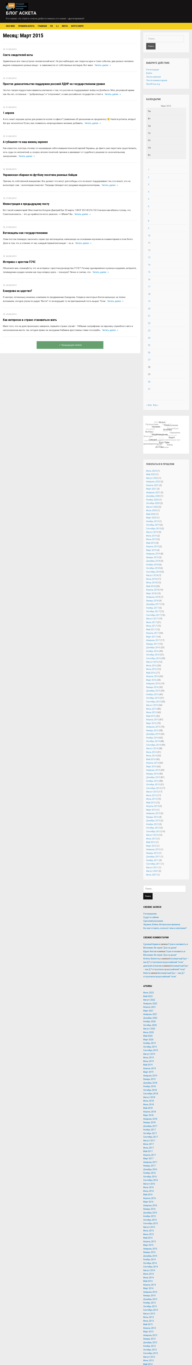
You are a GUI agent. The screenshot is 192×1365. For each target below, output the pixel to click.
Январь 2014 (152, 774)
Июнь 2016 (151, 669)
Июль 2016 (151, 665)
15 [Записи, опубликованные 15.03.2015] (149, 272)
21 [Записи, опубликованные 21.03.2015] (149, 316)
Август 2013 (152, 792)
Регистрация (152, 69)
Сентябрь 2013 (153, 788)
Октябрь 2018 (153, 568)
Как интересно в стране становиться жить (30, 320)
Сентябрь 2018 (153, 572)
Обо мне (10, 26)
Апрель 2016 (152, 676)
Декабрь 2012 (153, 820)
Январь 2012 (152, 853)
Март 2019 (151, 550)
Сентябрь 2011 (153, 864)
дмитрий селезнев (152, 966)
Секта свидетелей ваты (18, 55)
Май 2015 (151, 716)
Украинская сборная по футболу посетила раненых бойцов (40, 175)
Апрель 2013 (152, 806)
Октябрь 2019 (153, 525)
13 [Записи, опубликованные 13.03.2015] (149, 257)
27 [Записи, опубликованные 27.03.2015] (149, 360)
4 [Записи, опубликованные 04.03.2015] (148, 192)
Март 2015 (151, 723)
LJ (57, 26)
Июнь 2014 (151, 755)
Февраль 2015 (153, 727)
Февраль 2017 (153, 640)
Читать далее (103, 65)
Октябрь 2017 (153, 611)
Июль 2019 (151, 536)
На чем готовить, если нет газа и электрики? (165, 928)
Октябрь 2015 (153, 698)
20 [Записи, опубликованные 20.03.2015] (149, 308)
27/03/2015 (11, 198)
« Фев (149, 405)
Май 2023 (151, 474)
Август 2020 (152, 507)
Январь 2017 (152, 644)
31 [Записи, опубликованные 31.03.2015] (149, 389)
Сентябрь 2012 (153, 831)
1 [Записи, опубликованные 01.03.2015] (148, 170)
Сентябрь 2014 (153, 745)
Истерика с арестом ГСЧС (19, 262)
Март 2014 (151, 766)
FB (51, 26)
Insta (65, 26)
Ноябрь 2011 (152, 860)
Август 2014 (152, 748)
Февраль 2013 (153, 813)
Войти (149, 73)
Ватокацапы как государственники (25, 233)
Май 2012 (151, 842)
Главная (42, 26)
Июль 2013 (151, 795)
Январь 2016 (152, 687)
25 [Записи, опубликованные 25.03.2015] (149, 345)
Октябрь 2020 (153, 503)
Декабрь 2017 (153, 604)
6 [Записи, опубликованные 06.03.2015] (148, 206)
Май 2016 (151, 673)
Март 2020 (151, 517)
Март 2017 (151, 637)
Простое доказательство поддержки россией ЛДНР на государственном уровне (54, 84)
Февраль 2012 (153, 849)
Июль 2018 (151, 579)
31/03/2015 (11, 49)
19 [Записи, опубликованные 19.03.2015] (149, 301)
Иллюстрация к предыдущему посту (26, 204)
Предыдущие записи (70, 345)
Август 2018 (152, 575)
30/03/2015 (11, 169)
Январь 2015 (152, 730)
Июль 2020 (151, 510)
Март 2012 (151, 846)
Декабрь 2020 (153, 496)
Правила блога (26, 26)
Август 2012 (152, 835)
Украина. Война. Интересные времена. (161, 924)
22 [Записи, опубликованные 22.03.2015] (149, 323)
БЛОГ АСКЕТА (21, 13)
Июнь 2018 (151, 582)
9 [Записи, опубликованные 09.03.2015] (148, 228)
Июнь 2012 (151, 838)
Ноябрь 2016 (152, 651)
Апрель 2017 (152, 633)
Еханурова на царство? (17, 291)
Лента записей (153, 77)
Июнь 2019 (151, 539)
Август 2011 (152, 867)
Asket (146, 973)
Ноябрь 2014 (152, 738)
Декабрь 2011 (153, 856)
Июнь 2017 (151, 626)
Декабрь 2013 (153, 777)
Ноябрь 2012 (152, 824)
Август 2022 (152, 478)
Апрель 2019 (152, 546)
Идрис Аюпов (149, 951)
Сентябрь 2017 (153, 615)
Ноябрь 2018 (152, 564)
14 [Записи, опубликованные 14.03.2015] (149, 265)
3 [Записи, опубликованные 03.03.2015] (148, 184)
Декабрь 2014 (153, 734)
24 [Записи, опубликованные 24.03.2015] (149, 338)
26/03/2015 (11, 256)
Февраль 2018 (153, 597)
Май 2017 (151, 629)
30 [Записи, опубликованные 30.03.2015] (149, 382)
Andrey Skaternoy (151, 958)
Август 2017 (152, 618)
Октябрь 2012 (153, 828)
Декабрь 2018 (153, 561)
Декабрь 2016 (153, 647)
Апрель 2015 (152, 719)
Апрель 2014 (152, 763)
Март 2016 (151, 680)
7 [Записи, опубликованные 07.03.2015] (148, 213)
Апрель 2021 (152, 485)
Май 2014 (151, 759)
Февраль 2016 (153, 683)
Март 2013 (151, 810)
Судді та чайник (151, 917)
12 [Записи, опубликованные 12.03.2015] (149, 250)
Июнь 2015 (151, 712)
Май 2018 (151, 586)
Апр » (155, 405)
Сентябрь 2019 (153, 528)
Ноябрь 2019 (152, 521)
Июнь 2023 (151, 471)
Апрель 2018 (152, 590)
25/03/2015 (11, 314)
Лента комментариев (156, 80)
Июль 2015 (151, 709)
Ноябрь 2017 (152, 608)
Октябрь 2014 (153, 741)
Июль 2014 (151, 752)
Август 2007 (152, 871)
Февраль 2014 (153, 770)
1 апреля (8, 113)
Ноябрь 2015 (152, 694)
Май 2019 (151, 543)
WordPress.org (153, 84)
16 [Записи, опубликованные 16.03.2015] (149, 279)
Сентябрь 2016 (153, 658)
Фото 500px (77, 26)
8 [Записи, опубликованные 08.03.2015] (148, 221)
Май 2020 (151, 514)
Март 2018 (151, 593)
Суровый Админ (151, 944)
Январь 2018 (152, 600)
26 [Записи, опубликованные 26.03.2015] (149, 352)
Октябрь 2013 (153, 784)
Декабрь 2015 (153, 691)
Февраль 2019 (153, 554)
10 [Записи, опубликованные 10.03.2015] (149, 235)
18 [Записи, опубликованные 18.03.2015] (149, 294)
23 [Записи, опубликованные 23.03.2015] (149, 330)
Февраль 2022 (153, 481)
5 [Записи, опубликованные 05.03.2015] (148, 199)
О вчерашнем (150, 914)
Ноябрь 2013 (152, 781)
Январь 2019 (152, 557)
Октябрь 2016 (153, 655)
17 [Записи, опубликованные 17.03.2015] (149, 287)
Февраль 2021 (153, 492)
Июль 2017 (151, 622)
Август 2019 (152, 532)
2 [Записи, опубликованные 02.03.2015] (148, 177)
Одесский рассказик (153, 921)
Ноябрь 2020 (152, 500)
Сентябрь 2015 (153, 701)
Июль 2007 (151, 875)
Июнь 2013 (151, 799)
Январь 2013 (152, 817)
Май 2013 (151, 802)
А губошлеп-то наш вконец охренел (25, 142)
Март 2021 (151, 489)
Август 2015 (152, 705)
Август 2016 (152, 662)
